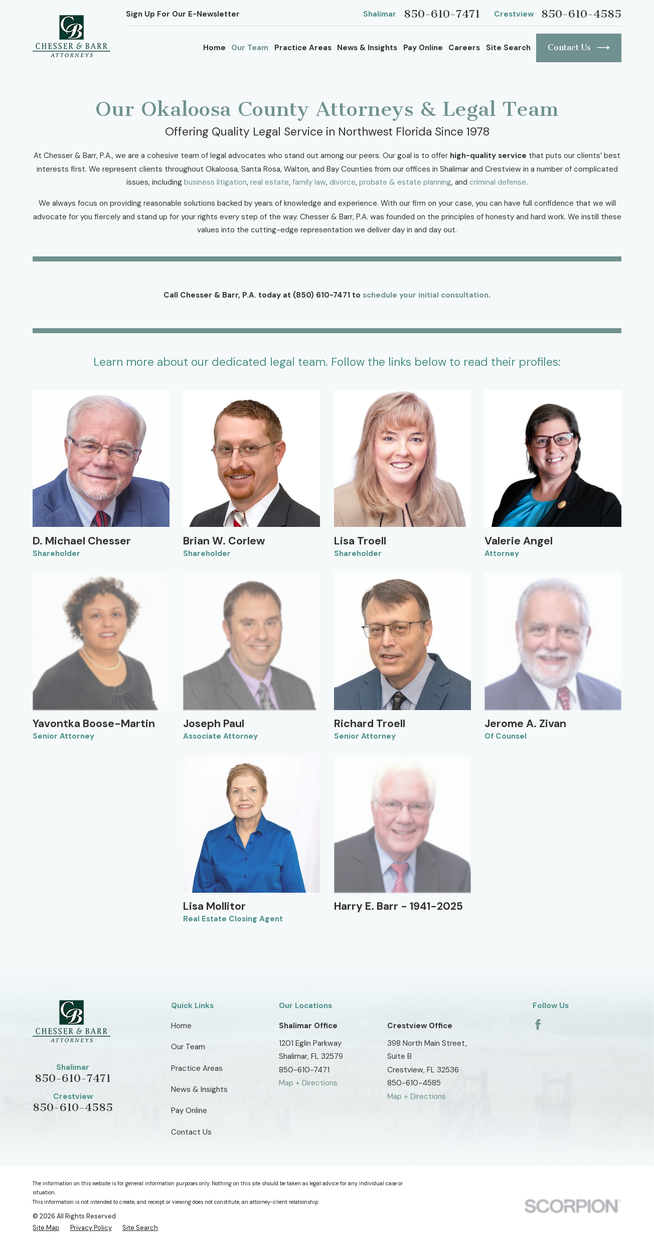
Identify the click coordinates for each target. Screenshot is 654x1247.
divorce (343, 182)
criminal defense (497, 182)
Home (181, 1026)
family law (309, 182)
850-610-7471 (442, 14)
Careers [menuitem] (464, 48)
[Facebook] (538, 1024)
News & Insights (199, 1089)
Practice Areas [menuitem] (303, 48)
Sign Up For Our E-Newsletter (183, 14)
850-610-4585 (581, 14)
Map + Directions (308, 1083)
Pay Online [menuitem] (423, 48)
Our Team (188, 1047)
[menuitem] (46, 1227)
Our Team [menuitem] (249, 48)
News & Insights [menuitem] (367, 48)
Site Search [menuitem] (508, 48)
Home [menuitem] (214, 48)
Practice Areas (197, 1068)
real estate (269, 182)
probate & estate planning (405, 182)
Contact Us (579, 47)
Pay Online (189, 1110)
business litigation (215, 182)
